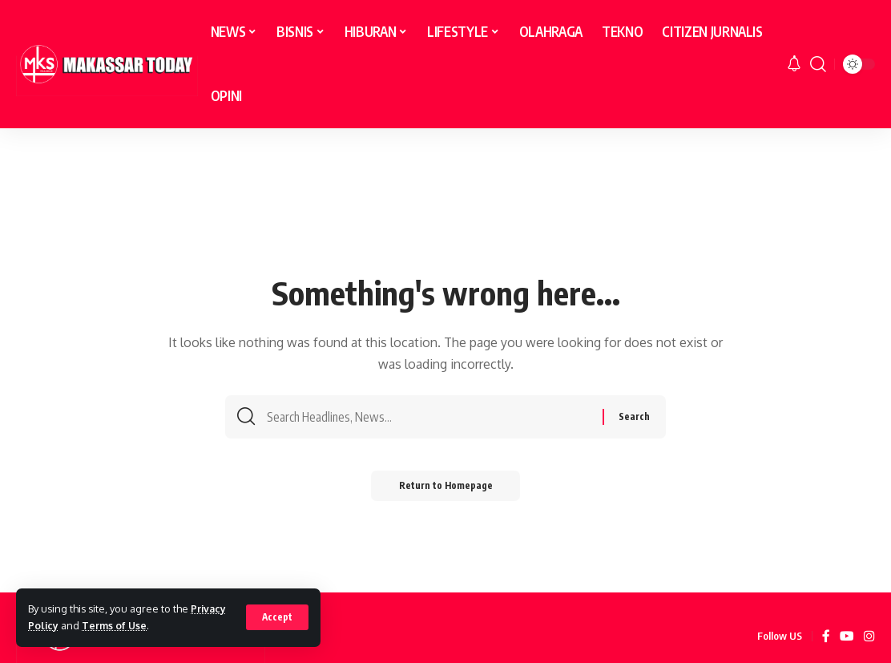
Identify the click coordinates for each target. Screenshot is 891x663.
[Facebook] (826, 636)
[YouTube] (847, 636)
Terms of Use (116, 625)
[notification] (794, 64)
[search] (818, 64)
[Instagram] (869, 636)
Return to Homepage (446, 489)
